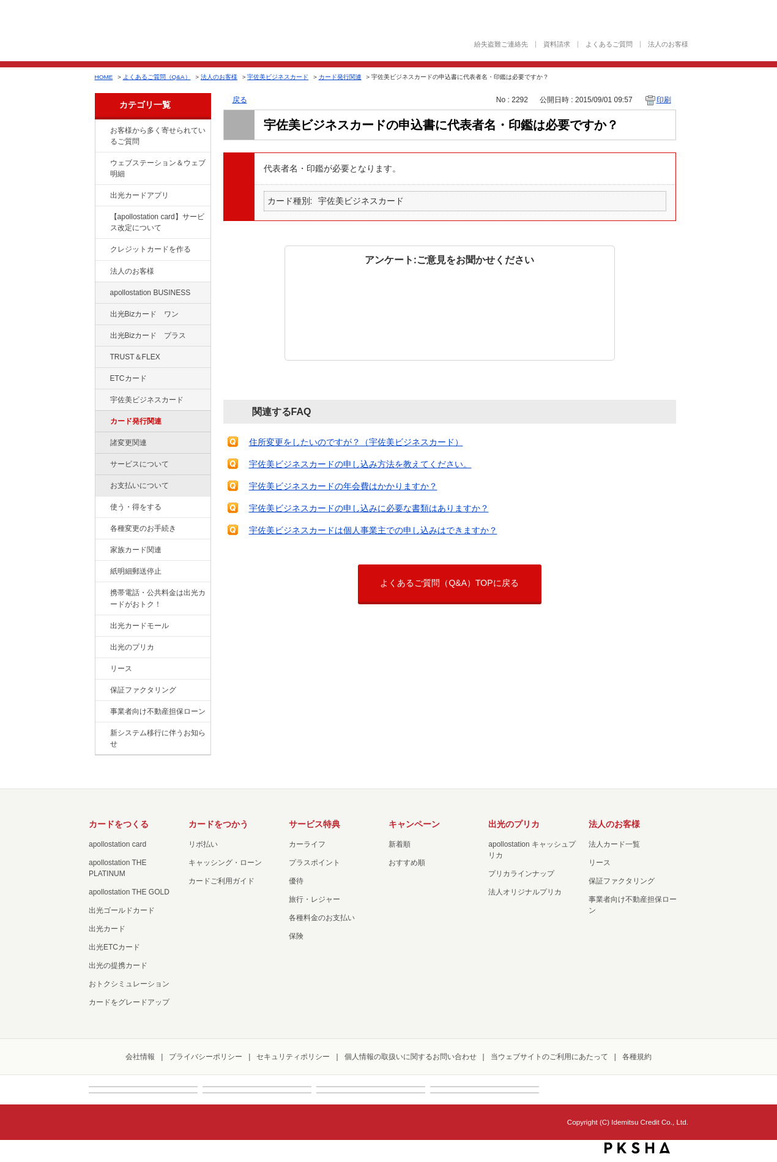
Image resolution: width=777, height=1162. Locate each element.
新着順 (399, 844)
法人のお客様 (668, 44)
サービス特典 (314, 824)
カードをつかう (218, 824)
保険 (296, 936)
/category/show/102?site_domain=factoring (101, 293)
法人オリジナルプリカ (525, 892)
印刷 (663, 100)
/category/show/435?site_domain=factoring (101, 196)
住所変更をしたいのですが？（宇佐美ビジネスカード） (356, 442)
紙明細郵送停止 (136, 571)
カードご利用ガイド (221, 881)
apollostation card (117, 844)
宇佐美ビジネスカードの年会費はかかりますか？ (343, 486)
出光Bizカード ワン (144, 314)
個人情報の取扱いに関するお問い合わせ (410, 1056)
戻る (239, 100)
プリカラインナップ (521, 873)
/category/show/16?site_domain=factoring (101, 648)
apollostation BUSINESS (150, 292)
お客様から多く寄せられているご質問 (158, 136)
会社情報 (140, 1056)
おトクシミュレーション (129, 984)
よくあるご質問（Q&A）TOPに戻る (449, 583)
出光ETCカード (114, 947)
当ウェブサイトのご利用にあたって (549, 1056)
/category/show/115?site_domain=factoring (101, 336)
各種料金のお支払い (322, 917)
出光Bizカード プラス (148, 335)
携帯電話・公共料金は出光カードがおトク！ (158, 598)
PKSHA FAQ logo (637, 1148)
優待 (296, 881)
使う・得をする (136, 507)
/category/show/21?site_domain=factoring (101, 272)
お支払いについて (139, 485)
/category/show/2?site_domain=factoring (101, 250)
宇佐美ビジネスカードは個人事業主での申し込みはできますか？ (373, 530)
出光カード (107, 928)
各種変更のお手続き (143, 528)
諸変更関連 (128, 442)
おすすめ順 (406, 862)
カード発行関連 (340, 76)
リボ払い (203, 844)
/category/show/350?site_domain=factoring (101, 733)
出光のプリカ (132, 647)
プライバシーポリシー (205, 1056)
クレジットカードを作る (150, 249)
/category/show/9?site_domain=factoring (101, 507)
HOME (104, 76)
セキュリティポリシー (293, 1056)
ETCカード (128, 378)
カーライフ (307, 844)
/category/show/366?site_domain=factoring (101, 400)
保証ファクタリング (143, 690)
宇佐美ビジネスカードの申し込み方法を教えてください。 (360, 464)
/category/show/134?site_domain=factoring (101, 131)
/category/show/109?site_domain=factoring (101, 315)
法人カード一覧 (614, 844)
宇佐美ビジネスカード (277, 76)
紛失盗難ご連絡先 (501, 44)
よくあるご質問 (609, 44)
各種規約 (637, 1056)
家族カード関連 (136, 549)
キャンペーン (414, 824)
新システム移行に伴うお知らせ (158, 738)
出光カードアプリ (139, 195)
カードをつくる (119, 824)
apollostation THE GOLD (129, 892)
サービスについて (139, 464)
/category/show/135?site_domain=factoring (101, 163)
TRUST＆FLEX (135, 357)
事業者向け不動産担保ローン (158, 711)
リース (121, 668)
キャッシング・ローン (225, 862)
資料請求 (556, 44)
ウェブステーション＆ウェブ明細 (158, 168)
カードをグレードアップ (129, 1002)
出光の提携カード (118, 965)
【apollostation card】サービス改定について (157, 222)
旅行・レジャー (314, 899)
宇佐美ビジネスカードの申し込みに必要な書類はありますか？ (369, 508)
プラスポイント (314, 862)
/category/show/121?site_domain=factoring (101, 357)
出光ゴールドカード (122, 910)
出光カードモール (139, 625)
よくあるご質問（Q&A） (157, 76)
